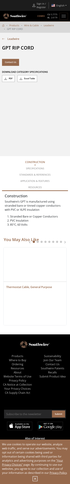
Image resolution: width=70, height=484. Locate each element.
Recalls (52, 372)
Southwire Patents (52, 368)
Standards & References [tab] (35, 174)
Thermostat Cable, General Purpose (29, 287)
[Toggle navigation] (63, 16)
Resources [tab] (35, 187)
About (17, 372)
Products (14, 25)
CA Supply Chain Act (17, 393)
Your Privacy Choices (17, 389)
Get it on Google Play (50, 426)
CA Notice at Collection (17, 384)
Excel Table (27, 78)
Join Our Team (53, 360)
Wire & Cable (31, 25)
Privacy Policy (58, 473)
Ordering (17, 364)
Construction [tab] (35, 162)
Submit (58, 413)
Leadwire (49, 25)
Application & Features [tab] (35, 181)
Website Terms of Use (17, 376)
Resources (17, 368)
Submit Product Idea (52, 376)
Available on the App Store (19, 426)
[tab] (34, 242)
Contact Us (10, 62)
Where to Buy (17, 360)
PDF (8, 78)
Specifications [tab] (35, 168)
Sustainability (52, 356)
